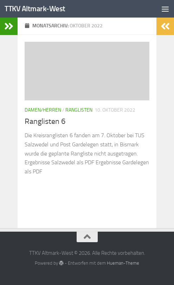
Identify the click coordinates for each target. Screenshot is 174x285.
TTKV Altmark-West (35, 8)
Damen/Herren (43, 110)
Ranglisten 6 (45, 121)
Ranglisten (78, 110)
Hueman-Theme (123, 263)
